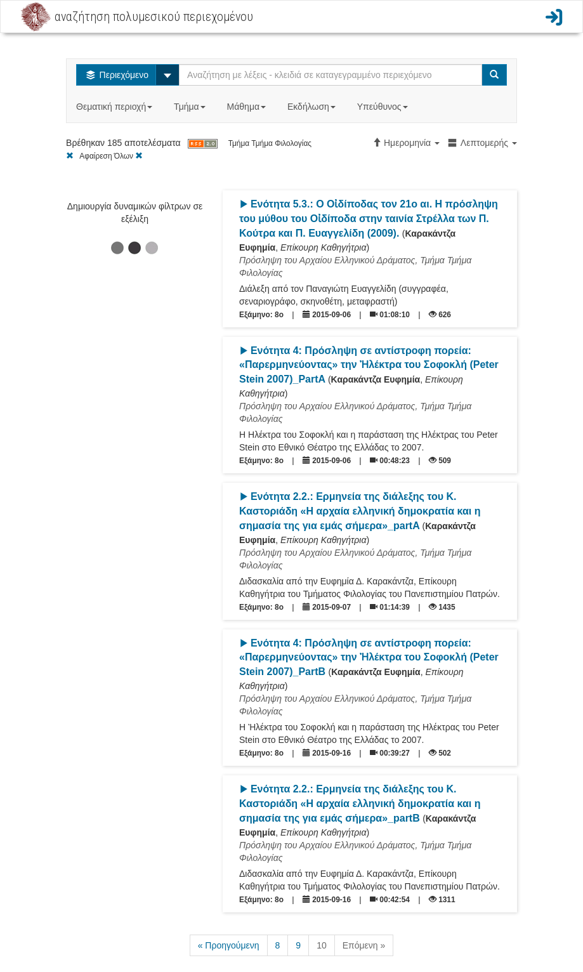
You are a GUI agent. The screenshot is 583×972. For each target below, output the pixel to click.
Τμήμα (190, 107)
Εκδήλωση (312, 107)
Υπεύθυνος (383, 107)
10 (322, 945)
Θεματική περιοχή (115, 107)
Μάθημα (247, 107)
